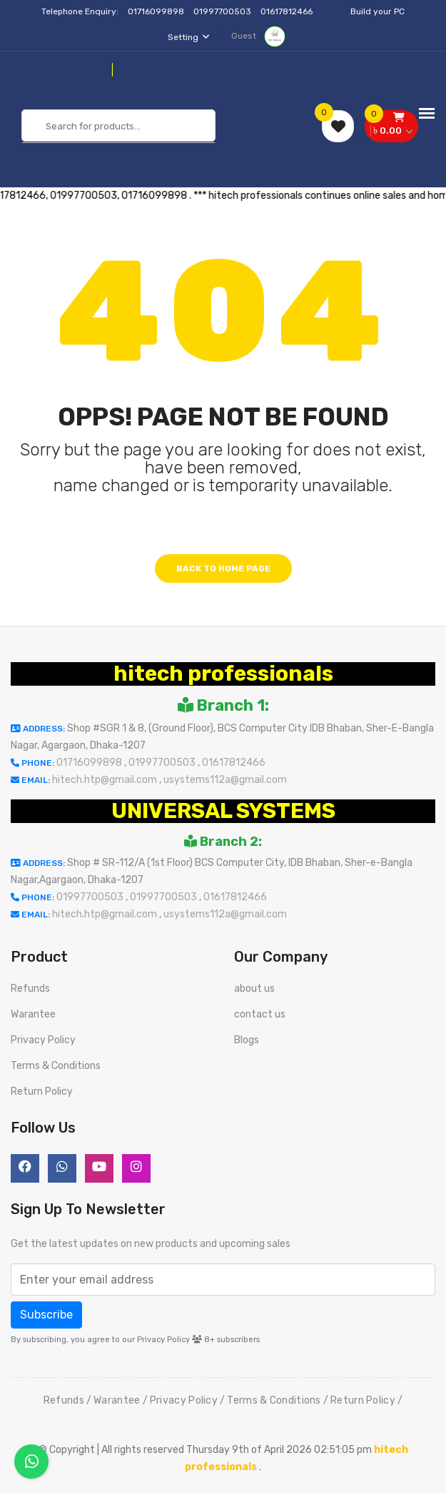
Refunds (30, 988)
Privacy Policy (43, 1040)
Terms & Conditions (56, 1066)
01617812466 (287, 11)
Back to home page (223, 568)
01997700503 (223, 11)
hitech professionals (223, 673)
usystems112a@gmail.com (225, 780)
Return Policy (42, 1091)
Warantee (33, 1014)
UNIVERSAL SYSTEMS (223, 811)
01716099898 (157, 11)
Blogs (246, 1040)
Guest (258, 36)
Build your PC (377, 11)
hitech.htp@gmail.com (105, 780)
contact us (259, 1014)
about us (254, 988)
